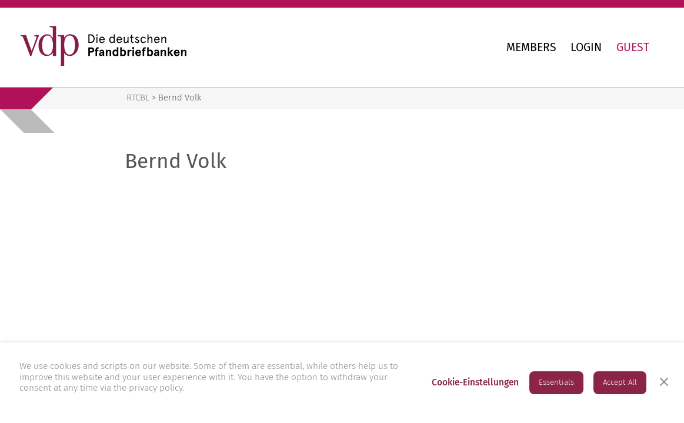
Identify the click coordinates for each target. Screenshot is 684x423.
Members (531, 47)
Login (586, 47)
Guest (632, 47)
